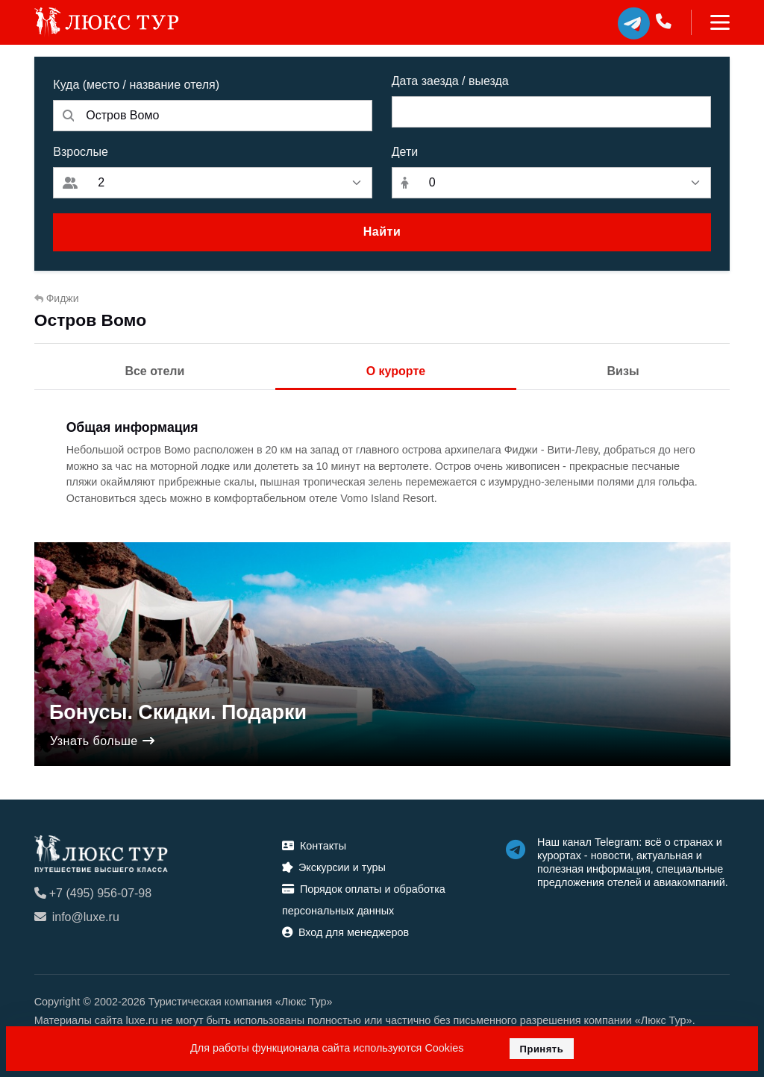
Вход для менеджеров (345, 932)
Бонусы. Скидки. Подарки (178, 713)
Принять (542, 1049)
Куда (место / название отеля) (136, 84)
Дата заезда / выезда (450, 81)
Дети (405, 151)
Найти (382, 231)
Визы (623, 371)
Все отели (154, 371)
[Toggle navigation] (710, 22)
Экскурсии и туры (334, 867)
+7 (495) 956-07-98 (92, 893)
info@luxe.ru (76, 917)
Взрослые (80, 151)
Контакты (314, 846)
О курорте (395, 371)
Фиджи (56, 298)
